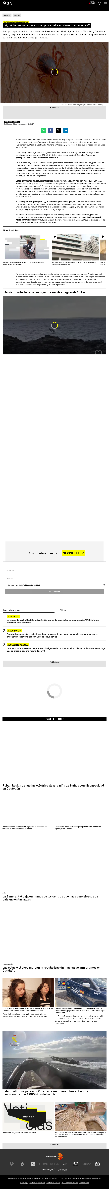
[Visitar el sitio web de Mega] (54, 1164)
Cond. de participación (70, 1183)
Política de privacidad (37, 1183)
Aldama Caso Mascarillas (54, 2)
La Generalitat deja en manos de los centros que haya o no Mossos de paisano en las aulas (50, 898)
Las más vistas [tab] (11, 610)
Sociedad (55, 719)
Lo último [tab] (61, 610)
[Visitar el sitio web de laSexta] (22, 1164)
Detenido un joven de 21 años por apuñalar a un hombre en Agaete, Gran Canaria (78, 828)
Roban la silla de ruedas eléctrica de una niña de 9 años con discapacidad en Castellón (53, 787)
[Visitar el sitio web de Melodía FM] (97, 1164)
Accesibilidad (84, 1183)
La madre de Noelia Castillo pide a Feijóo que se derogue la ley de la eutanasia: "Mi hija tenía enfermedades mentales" (53, 621)
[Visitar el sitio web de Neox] (33, 1164)
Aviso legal (24, 1183)
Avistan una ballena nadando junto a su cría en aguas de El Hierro (46, 292)
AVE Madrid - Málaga (11, 2)
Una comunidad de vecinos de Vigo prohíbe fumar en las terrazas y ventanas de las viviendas (24, 828)
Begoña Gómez (25, 2)
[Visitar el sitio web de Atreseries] (65, 1164)
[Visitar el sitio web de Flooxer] (62, 1170)
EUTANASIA (13, 616)
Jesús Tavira (89, 2)
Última (92, 7)
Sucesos (17, 16)
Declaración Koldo (37, 2)
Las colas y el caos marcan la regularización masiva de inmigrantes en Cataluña (51, 969)
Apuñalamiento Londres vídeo (74, 2)
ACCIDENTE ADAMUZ (17, 645)
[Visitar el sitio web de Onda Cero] (76, 1164)
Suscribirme (54, 592)
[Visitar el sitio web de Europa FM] (86, 1164)
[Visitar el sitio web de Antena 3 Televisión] (11, 1164)
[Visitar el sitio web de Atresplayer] (49, 1170)
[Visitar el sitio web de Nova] (43, 1164)
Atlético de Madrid (101, 2)
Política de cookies (53, 1183)
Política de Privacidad (31, 585)
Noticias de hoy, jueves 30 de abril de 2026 (19, 1133)
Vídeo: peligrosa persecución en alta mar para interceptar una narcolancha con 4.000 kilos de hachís (45, 1093)
